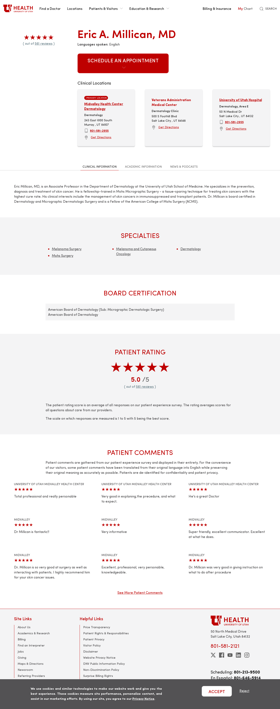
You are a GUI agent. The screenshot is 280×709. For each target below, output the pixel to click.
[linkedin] (238, 655)
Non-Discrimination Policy (101, 670)
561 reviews (44, 43)
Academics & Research (34, 633)
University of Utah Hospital (240, 99)
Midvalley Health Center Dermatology (103, 106)
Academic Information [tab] (143, 166)
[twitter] (213, 655)
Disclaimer (90, 651)
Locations (74, 8)
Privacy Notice (143, 698)
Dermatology (190, 249)
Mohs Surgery (62, 255)
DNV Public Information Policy (104, 664)
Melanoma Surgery (67, 249)
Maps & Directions (30, 664)
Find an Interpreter (31, 645)
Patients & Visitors (106, 8)
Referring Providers (31, 676)
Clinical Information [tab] (100, 166)
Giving (22, 657)
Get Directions (101, 137)
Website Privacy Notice (99, 657)
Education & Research (149, 8)
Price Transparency (96, 627)
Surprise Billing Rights (98, 676)
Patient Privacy (93, 639)
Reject (244, 690)
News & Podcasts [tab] (184, 166)
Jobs (21, 651)
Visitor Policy (92, 645)
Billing (22, 639)
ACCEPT (217, 691)
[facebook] (221, 655)
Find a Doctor (49, 8)
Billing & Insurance (217, 8)
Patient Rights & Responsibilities (106, 633)
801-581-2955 (99, 130)
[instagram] (246, 655)
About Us (24, 627)
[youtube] (230, 655)
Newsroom (25, 670)
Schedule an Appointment (123, 63)
